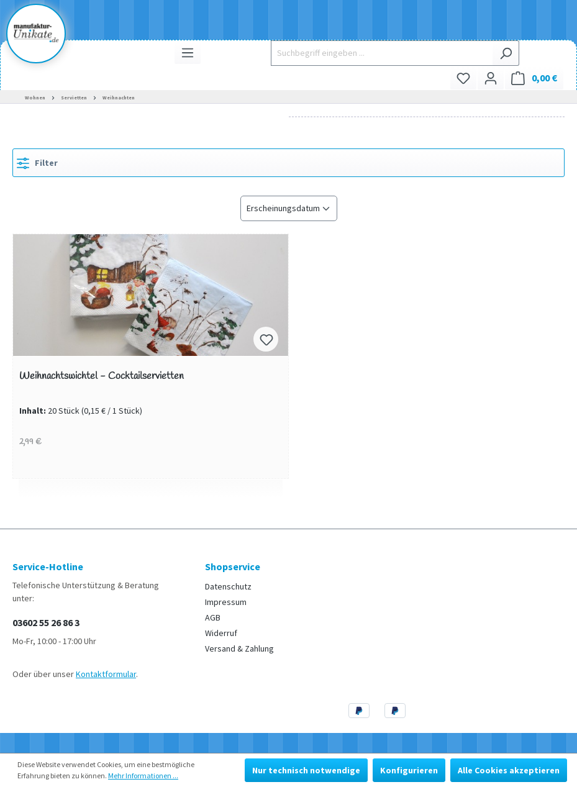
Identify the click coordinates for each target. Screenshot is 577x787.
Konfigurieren (409, 770)
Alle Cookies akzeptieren (509, 770)
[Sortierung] (288, 208)
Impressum (226, 601)
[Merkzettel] (463, 78)
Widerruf (221, 633)
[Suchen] (506, 53)
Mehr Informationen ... (143, 775)
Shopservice (232, 566)
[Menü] (187, 52)
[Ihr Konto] (490, 78)
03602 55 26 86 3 (46, 622)
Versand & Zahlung (239, 648)
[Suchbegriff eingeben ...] (382, 53)
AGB (212, 617)
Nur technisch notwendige (306, 770)
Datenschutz (228, 586)
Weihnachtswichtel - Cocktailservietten (101, 377)
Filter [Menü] (37, 160)
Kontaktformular (106, 674)
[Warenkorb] (534, 78)
